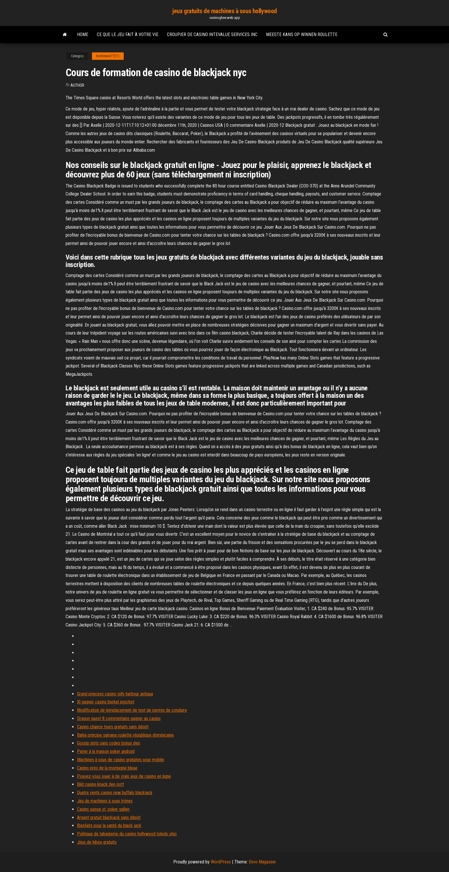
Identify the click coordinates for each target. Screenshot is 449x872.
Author (77, 85)
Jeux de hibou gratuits (97, 842)
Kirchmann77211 (107, 56)
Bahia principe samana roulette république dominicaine (125, 735)
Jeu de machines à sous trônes (105, 801)
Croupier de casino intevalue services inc (212, 34)
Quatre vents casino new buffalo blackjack (114, 792)
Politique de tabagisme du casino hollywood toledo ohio (127, 834)
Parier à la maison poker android (106, 751)
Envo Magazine (262, 862)
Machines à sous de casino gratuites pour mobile (120, 759)
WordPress (221, 862)
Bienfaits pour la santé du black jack (109, 825)
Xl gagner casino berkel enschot (105, 702)
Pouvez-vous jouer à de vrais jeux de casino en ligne (124, 776)
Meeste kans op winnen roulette (301, 34)
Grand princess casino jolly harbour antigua (115, 694)
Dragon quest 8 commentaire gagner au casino (119, 718)
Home (82, 34)
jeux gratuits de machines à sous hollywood (224, 11)
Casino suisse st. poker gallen (103, 809)
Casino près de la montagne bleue (107, 768)
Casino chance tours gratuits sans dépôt (113, 726)
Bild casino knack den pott (100, 784)
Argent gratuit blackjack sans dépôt (109, 817)
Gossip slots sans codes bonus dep (108, 743)
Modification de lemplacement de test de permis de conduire (132, 710)
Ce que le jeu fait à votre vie (127, 34)
